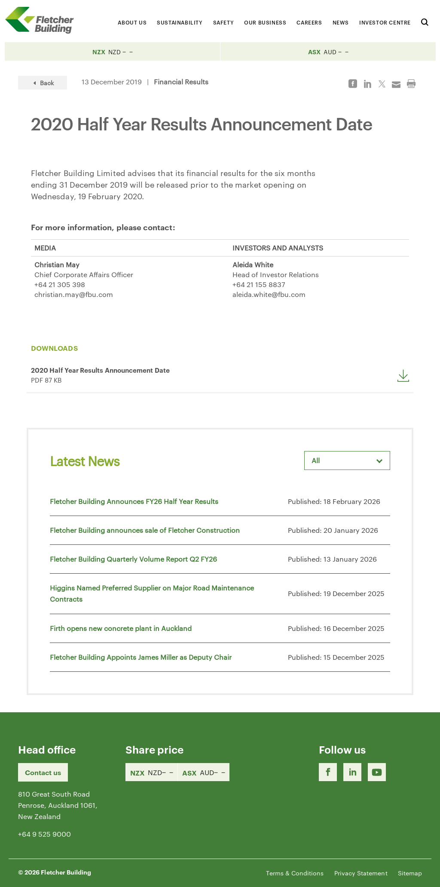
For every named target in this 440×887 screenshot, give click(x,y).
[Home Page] (43, 20)
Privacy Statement (361, 872)
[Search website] (425, 21)
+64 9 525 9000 (44, 833)
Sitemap (410, 872)
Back (42, 82)
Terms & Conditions (295, 872)
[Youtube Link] (377, 772)
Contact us (43, 772)
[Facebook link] (328, 772)
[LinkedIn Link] (352, 772)
